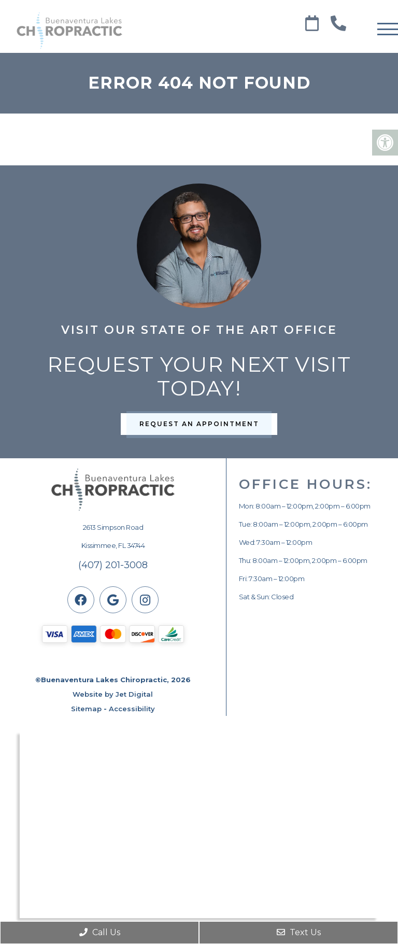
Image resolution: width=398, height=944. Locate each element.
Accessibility (132, 709)
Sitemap (86, 709)
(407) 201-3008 (113, 565)
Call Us (99, 932)
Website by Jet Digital (113, 694)
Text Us (299, 932)
